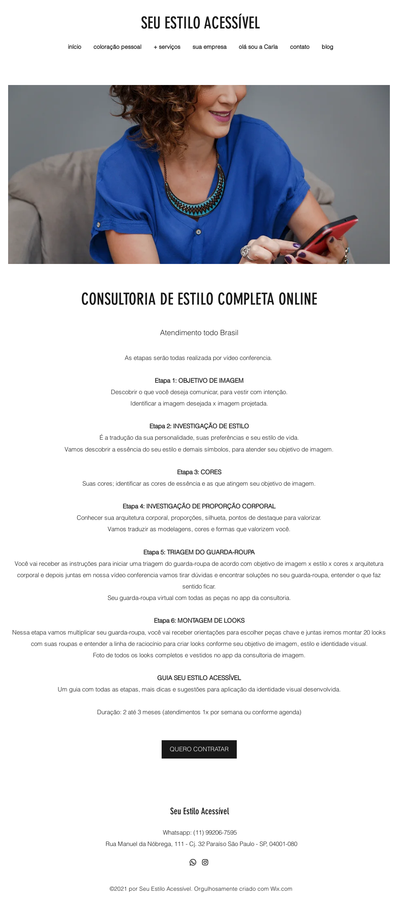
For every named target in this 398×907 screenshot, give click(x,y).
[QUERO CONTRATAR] (199, 749)
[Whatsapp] (193, 862)
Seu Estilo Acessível (199, 811)
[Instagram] (205, 862)
